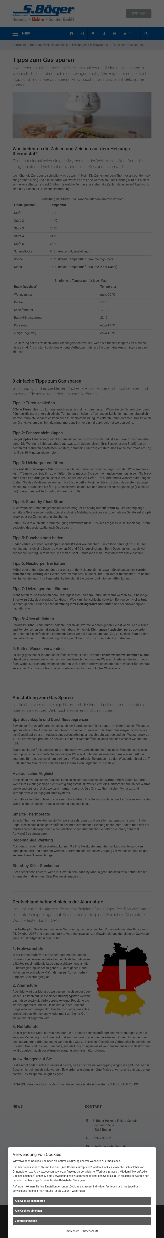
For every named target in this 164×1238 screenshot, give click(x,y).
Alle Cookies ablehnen (28, 1210)
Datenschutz (90, 1231)
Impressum (72, 1231)
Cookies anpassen (26, 1220)
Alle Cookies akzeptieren (30, 1200)
